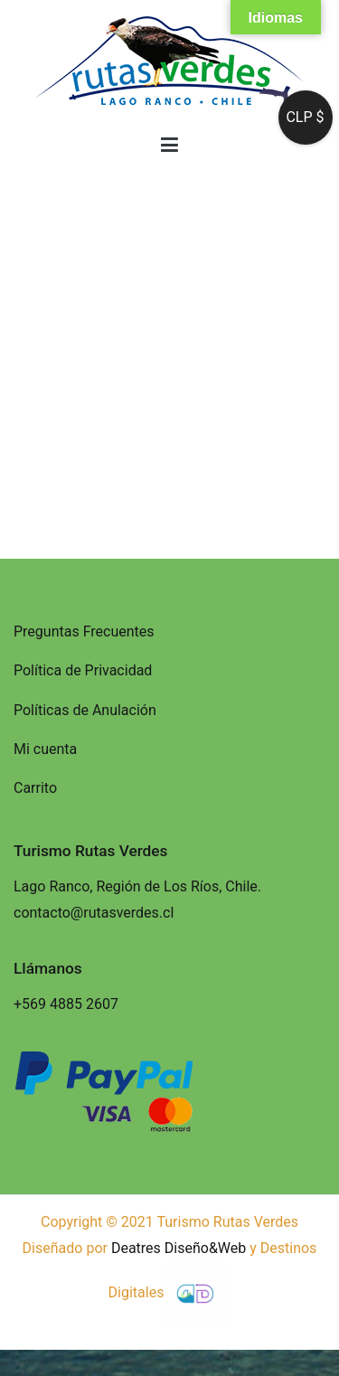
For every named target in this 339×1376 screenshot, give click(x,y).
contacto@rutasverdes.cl (94, 912)
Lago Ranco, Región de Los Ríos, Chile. (137, 886)
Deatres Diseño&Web (178, 1248)
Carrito (35, 787)
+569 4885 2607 (66, 1004)
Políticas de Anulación (85, 710)
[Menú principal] (169, 145)
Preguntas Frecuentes (84, 631)
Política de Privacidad (83, 670)
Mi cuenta (45, 749)
